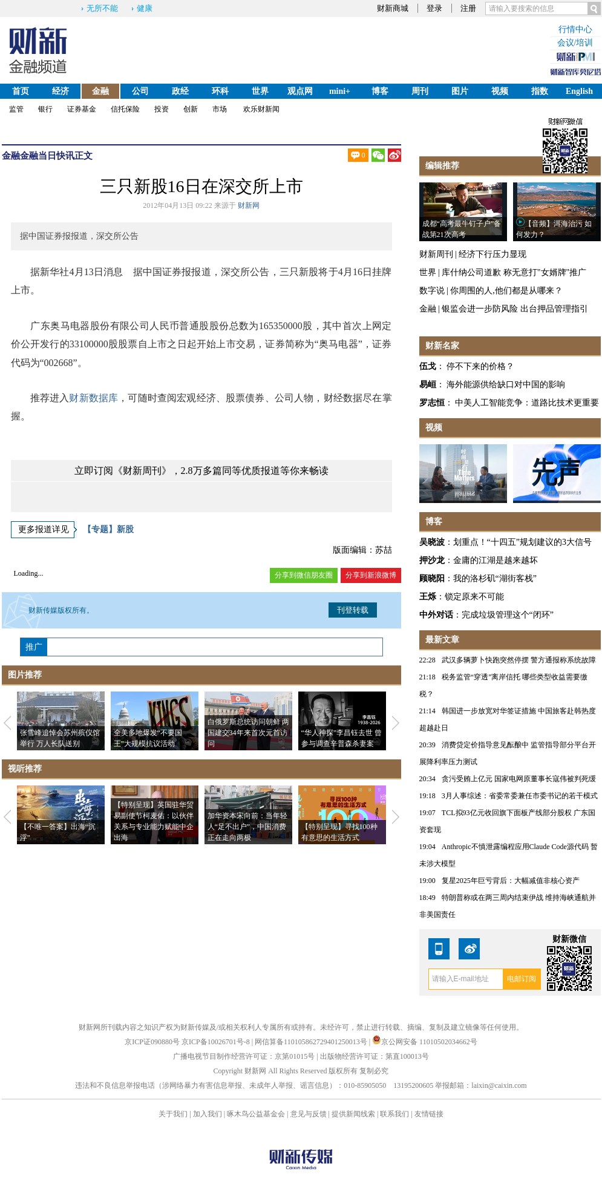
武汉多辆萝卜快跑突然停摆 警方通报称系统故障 (519, 660)
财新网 (249, 205)
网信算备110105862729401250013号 (312, 1042)
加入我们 (207, 1114)
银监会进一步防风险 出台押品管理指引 (515, 308)
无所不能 (102, 8)
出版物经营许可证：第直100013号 (374, 1056)
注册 (468, 8)
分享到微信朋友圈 (304, 575)
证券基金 (81, 109)
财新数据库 (93, 398)
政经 (180, 91)
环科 (220, 91)
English (579, 91)
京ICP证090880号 (152, 1042)
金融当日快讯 (47, 156)
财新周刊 (436, 254)
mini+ (339, 91)
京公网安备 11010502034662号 (424, 1042)
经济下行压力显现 (492, 254)
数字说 (432, 290)
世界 (260, 91)
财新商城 (392, 8)
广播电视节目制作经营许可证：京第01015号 (244, 1056)
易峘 (427, 384)
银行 (45, 109)
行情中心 (575, 29)
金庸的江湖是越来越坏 (495, 560)
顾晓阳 (432, 578)
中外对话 (436, 614)
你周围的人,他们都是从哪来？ (506, 290)
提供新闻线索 (353, 1114)
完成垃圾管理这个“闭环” (508, 614)
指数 (539, 91)
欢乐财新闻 (261, 109)
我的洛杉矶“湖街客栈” (495, 578)
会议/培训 (575, 42)
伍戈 (427, 366)
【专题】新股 (108, 529)
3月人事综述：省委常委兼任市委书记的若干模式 (520, 796)
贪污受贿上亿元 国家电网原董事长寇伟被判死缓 (519, 779)
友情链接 (428, 1114)
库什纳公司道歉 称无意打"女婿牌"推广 (514, 272)
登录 (434, 8)
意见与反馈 (308, 1114)
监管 (16, 109)
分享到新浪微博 (370, 575)
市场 (219, 109)
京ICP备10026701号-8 (217, 1042)
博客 (379, 91)
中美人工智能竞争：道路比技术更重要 (527, 402)
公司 (140, 91)
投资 (161, 109)
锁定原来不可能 (474, 596)
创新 (190, 109)
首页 (20, 91)
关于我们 (173, 1114)
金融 (100, 91)
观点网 (300, 91)
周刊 (419, 91)
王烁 (427, 596)
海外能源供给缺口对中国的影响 (506, 384)
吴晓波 (432, 542)
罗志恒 (432, 402)
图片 (459, 91)
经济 (60, 91)
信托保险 (125, 109)
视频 (499, 91)
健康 (144, 8)
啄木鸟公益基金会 (257, 1114)
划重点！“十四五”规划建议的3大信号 (522, 542)
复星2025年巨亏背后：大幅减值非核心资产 (511, 880)
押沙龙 (432, 560)
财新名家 (442, 345)
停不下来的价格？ (480, 366)
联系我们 (394, 1114)
